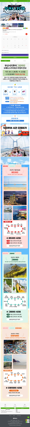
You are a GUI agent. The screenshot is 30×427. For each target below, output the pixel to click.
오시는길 (24, 60)
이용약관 (14, 415)
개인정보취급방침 (19, 415)
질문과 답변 (15, 405)
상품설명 (5, 60)
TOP (28, 417)
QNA (15, 60)
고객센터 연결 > (7, 408)
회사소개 (10, 415)
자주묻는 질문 (24, 405)
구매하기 (15, 57)
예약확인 (5, 405)
